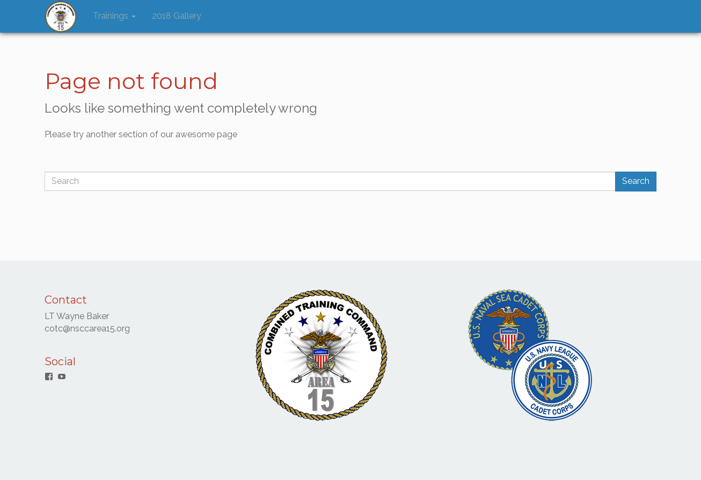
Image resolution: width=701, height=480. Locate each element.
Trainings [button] (114, 16)
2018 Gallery (176, 16)
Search (635, 181)
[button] (61, 17)
